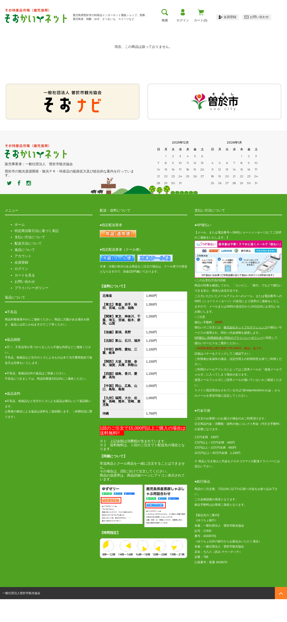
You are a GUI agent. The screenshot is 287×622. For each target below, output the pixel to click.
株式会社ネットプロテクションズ (245, 350)
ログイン (21, 291)
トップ (21, 28)
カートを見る (25, 298)
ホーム (20, 247)
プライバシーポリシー (32, 311)
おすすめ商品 (187, 28)
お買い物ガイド (145, 28)
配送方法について (28, 266)
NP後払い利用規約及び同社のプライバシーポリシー (228, 360)
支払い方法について (30, 260)
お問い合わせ (25, 304)
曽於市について (62, 28)
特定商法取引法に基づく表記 (37, 254)
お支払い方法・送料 (104, 28)
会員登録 (21, 285)
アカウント (23, 279)
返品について (25, 272)
